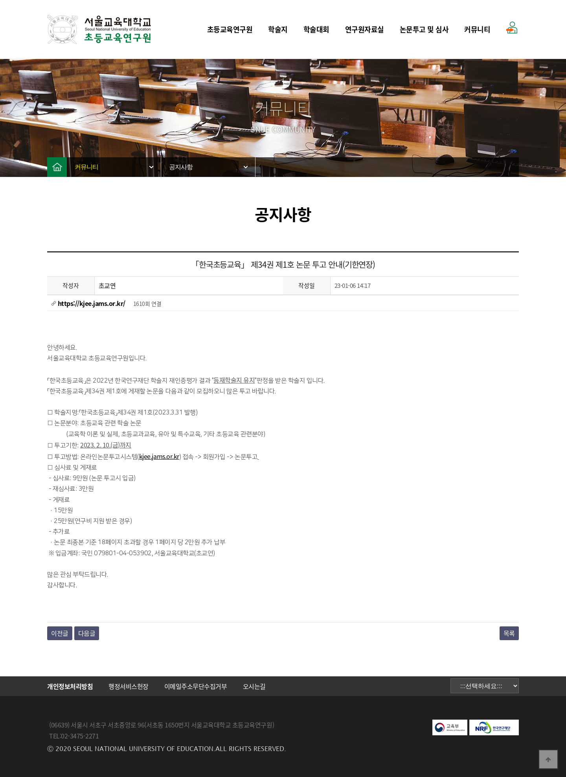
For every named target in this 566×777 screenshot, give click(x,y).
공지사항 (181, 167)
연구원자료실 (364, 29)
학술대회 (316, 29)
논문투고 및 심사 (424, 29)
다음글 (87, 633)
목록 (509, 633)
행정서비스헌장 (128, 686)
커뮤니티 (477, 29)
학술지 (278, 29)
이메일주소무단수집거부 (195, 686)
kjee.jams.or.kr (159, 456)
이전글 (59, 633)
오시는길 (254, 686)
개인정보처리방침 (70, 686)
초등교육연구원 (230, 29)
